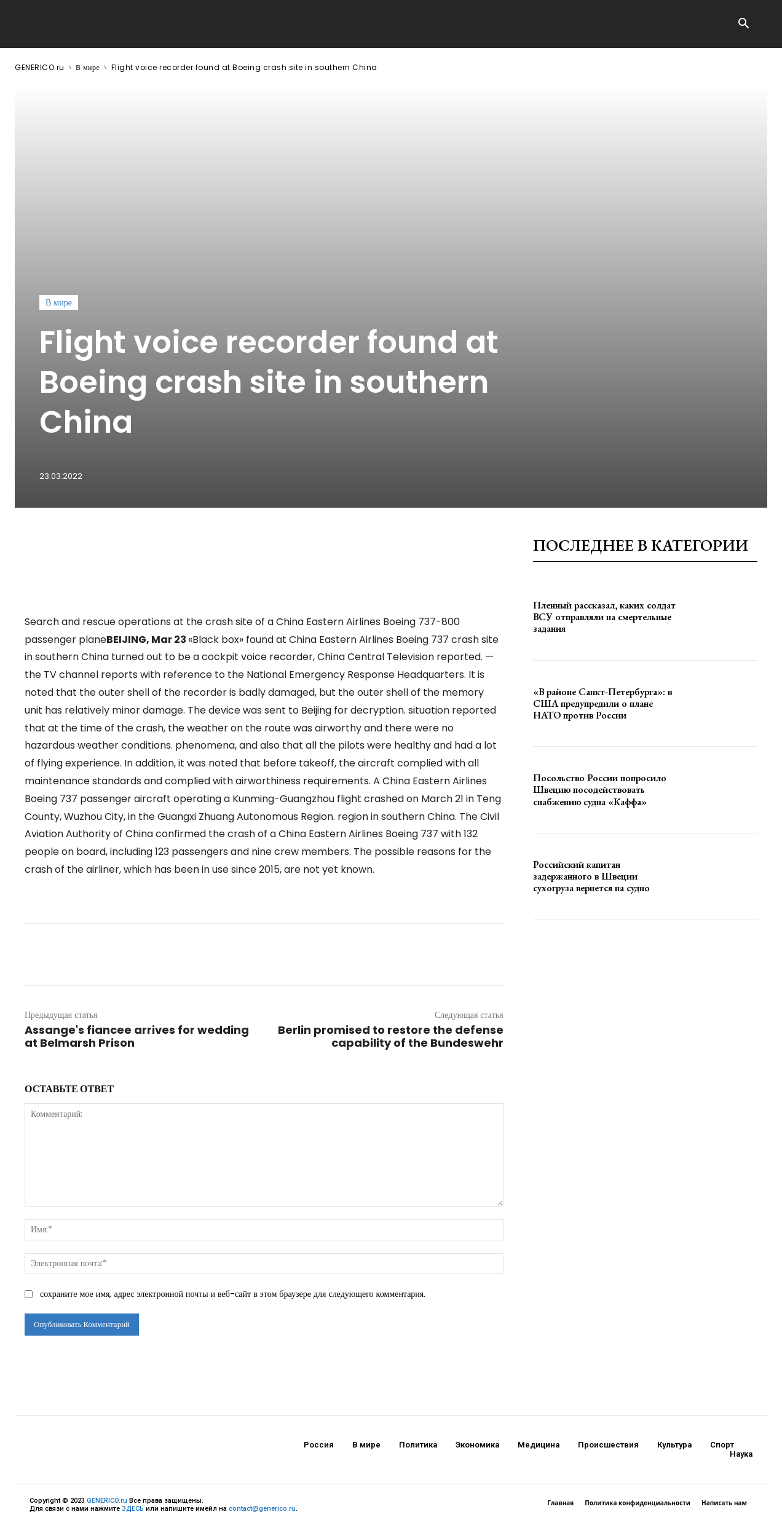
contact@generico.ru (262, 1509)
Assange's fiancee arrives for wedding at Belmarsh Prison (137, 1036)
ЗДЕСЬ (133, 1509)
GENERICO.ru (40, 67)
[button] (743, 24)
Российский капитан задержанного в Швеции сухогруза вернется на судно (591, 876)
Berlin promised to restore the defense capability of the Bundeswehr (391, 1036)
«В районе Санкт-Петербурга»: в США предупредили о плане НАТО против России (602, 703)
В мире (88, 67)
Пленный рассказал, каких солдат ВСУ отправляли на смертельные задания (604, 617)
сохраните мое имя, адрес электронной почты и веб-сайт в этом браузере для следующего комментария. (232, 1294)
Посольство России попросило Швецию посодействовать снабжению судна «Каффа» (599, 789)
